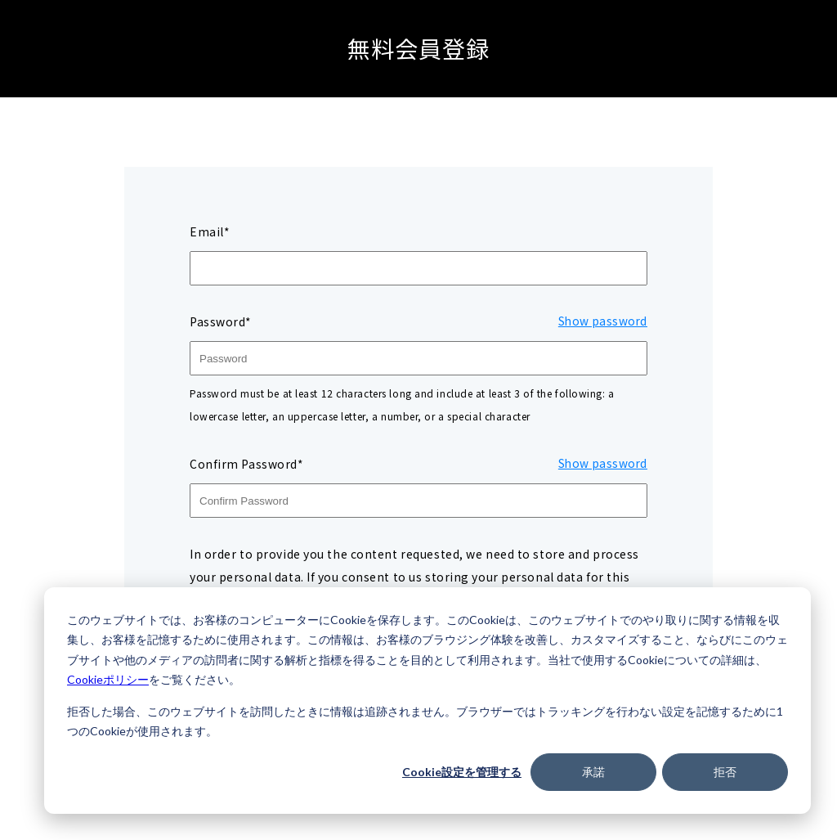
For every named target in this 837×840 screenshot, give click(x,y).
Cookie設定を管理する (461, 772)
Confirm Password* (247, 464)
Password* (221, 321)
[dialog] (427, 700)
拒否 (725, 772)
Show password (601, 321)
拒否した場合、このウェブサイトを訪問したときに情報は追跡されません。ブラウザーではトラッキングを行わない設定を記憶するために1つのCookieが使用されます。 (425, 721)
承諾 (593, 772)
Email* (210, 231)
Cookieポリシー (108, 679)
